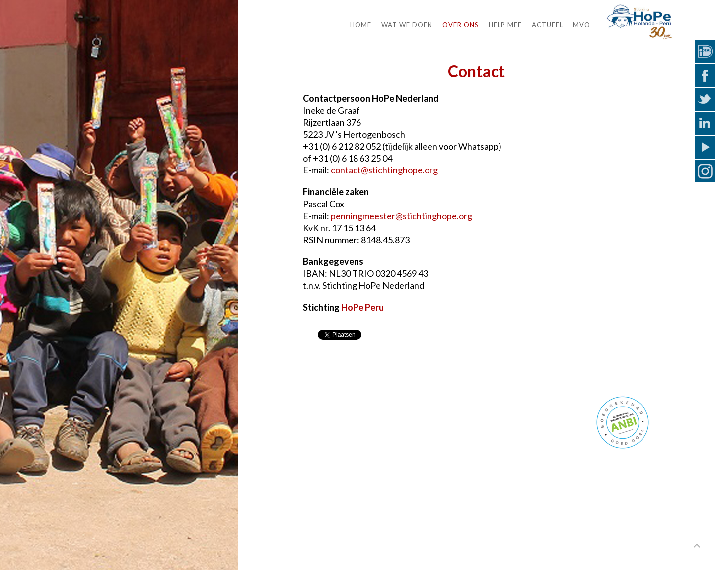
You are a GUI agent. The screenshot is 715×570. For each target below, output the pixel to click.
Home (360, 25)
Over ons (460, 25)
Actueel (547, 25)
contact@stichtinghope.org (384, 169)
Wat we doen (406, 25)
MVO (581, 25)
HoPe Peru (362, 307)
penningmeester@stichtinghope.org (401, 215)
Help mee (505, 25)
